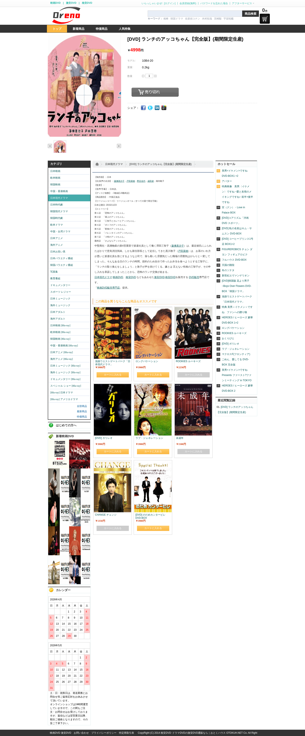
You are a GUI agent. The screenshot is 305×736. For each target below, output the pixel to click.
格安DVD (87, 2)
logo (66, 15)
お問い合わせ (81, 732)
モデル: (131, 60)
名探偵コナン (192, 18)
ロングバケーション (233, 327)
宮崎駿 (218, 18)
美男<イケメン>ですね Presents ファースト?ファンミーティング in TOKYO (237, 375)
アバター (227, 181)
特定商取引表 (126, 732)
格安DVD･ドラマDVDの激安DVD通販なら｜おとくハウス (193, 732)
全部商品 (82, 406)
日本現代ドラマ (114, 164)
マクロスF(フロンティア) (236, 354)
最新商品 (82, 411)
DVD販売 (194, 277)
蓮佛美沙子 (119, 181)
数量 (129, 76)
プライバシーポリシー (103, 732)
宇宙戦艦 (229, 18)
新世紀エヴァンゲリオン (235, 275)
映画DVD (55, 2)
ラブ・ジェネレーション (235, 348)
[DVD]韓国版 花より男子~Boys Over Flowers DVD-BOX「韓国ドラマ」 (236, 286)
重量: (130, 67)
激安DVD (71, 2)
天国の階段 (228, 265)
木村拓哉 (207, 18)
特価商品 (82, 416)
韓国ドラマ (177, 18)
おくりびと (228, 338)
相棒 (165, 18)
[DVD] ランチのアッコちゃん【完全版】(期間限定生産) (160, 164)
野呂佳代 (141, 181)
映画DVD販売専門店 (108, 287)
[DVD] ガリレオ (230, 343)
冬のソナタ (228, 270)
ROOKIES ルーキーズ (234, 333)
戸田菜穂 (131, 181)
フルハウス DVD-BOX (234, 259)
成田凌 (150, 181)
